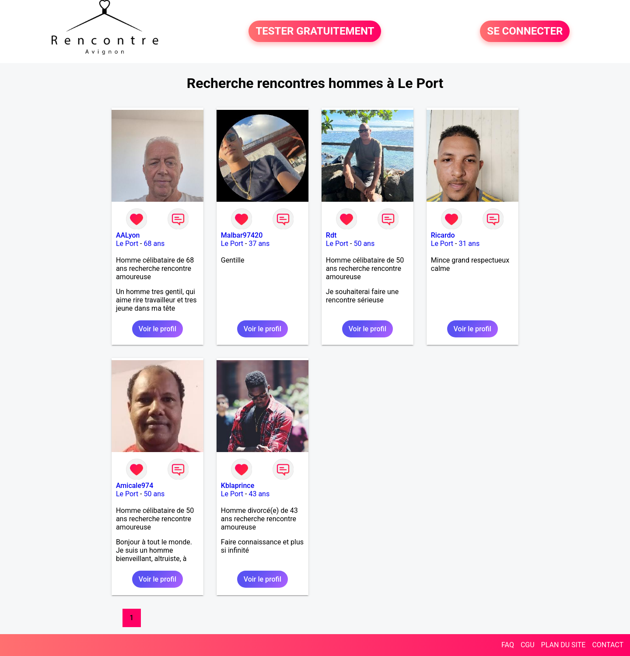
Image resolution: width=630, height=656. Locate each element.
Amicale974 (134, 485)
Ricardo (443, 235)
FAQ (507, 645)
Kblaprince (237, 485)
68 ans (154, 243)
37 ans (259, 243)
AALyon (128, 235)
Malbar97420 (241, 235)
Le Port (127, 243)
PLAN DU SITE (563, 645)
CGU (528, 645)
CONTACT (607, 645)
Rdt (331, 235)
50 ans (364, 243)
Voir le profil (157, 329)
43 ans (259, 494)
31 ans (469, 243)
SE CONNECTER (525, 31)
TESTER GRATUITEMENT (315, 31)
